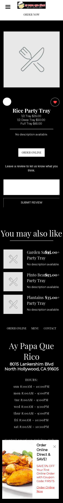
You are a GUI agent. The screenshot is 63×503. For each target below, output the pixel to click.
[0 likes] (54, 102)
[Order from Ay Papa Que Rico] (13, 259)
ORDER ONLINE (31, 152)
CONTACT (50, 328)
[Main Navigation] (7, 7)
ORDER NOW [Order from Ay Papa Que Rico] (31, 14)
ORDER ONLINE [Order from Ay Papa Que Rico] (16, 328)
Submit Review (31, 202)
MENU (35, 328)
